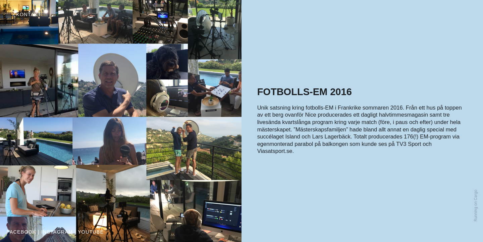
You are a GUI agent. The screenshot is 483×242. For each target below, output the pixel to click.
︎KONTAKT (26, 14)
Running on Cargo (475, 205)
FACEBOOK (21, 232)
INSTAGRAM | (58, 232)
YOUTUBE (91, 232)
